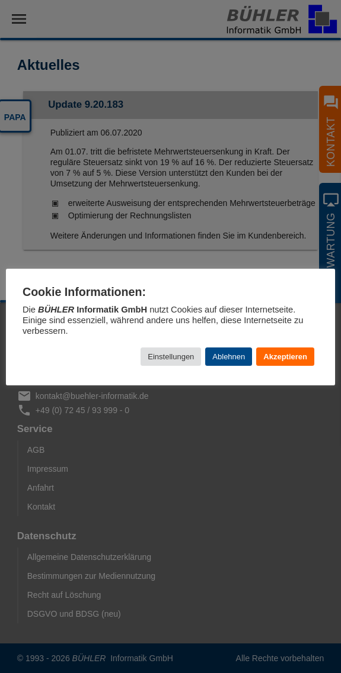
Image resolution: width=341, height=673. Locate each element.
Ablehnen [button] (228, 356)
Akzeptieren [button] (285, 356)
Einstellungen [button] (171, 356)
